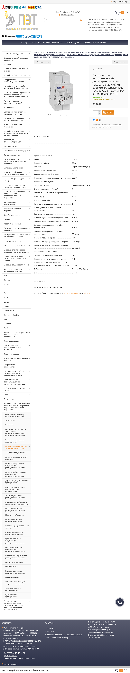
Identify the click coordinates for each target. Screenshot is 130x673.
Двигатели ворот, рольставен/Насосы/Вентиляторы (17, 347)
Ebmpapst (8, 64)
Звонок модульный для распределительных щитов (15, 497)
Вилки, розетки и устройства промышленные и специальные (17, 335)
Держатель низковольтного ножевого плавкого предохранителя (15, 489)
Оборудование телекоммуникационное (17, 81)
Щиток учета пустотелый (15, 453)
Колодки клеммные (17, 155)
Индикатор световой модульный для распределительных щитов (16, 503)
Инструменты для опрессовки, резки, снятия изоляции (17, 161)
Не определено (17, 107)
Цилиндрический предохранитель (11, 596)
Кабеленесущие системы (17, 245)
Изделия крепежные (17, 224)
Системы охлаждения (17, 54)
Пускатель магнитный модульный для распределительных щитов (15, 541)
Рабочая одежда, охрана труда (17, 389)
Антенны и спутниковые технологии (17, 126)
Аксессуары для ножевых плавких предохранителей (14, 415)
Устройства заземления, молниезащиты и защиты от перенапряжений (17, 133)
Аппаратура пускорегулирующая (17, 141)
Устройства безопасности (17, 75)
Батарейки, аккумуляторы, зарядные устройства (17, 113)
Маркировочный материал (14, 515)
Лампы (17, 219)
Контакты (50, 631)
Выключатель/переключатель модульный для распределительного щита (15, 474)
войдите (87, 293)
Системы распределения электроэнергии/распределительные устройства (17, 195)
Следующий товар (120, 62)
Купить (110, 113)
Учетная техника (17, 146)
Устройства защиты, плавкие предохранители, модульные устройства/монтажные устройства (17, 406)
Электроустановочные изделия (17, 210)
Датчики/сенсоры (17, 341)
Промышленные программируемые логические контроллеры (17, 382)
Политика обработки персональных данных (64, 634)
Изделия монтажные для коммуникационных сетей (17, 186)
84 (78, 12)
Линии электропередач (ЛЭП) (17, 180)
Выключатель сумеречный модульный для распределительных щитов (15, 466)
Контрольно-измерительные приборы (17, 359)
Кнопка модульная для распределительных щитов (15, 510)
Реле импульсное (11, 566)
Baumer (7, 280)
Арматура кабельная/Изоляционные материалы (17, 173)
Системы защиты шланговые (17, 265)
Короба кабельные (17, 215)
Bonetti (7, 284)
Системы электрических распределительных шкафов (17, 251)
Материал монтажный (17, 168)
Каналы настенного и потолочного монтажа (17, 270)
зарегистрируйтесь (72, 293)
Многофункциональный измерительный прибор (13, 520)
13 (73, 12)
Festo (6, 298)
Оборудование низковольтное (17, 366)
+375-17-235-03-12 (105, 30)
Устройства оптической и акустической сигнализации (17, 87)
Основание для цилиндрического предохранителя (17, 527)
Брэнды (49, 628)
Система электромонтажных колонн (17, 70)
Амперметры (9, 420)
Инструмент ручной (17, 241)
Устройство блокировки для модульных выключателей (15, 583)
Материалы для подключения (17, 203)
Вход (113, 2)
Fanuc (6, 293)
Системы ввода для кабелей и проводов (17, 229)
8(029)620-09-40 (10, 656)
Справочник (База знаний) (57, 638)
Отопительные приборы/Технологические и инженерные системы (17, 373)
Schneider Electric (11, 315)
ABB (5, 276)
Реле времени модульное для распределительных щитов (16, 557)
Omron (6, 306)
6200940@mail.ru (67, 15)
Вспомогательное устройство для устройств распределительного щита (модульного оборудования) (15, 432)
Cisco (6, 289)
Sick (5, 319)
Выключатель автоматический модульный (16, 458)
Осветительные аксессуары (17, 151)
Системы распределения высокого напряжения (17, 119)
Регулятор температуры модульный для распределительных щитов (15, 549)
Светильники (17, 399)
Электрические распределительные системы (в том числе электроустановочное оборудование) (17, 605)
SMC (6, 328)
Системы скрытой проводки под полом (17, 59)
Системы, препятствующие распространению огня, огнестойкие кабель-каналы (17, 95)
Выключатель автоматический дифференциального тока (17, 447)
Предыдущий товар (42, 62)
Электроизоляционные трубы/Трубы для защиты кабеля (17, 258)
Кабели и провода (17, 354)
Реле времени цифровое (14, 562)
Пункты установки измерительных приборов (17, 102)
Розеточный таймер (12, 577)
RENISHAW (9, 311)
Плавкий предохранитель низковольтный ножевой (14, 533)
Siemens (7, 324)
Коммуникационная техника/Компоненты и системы (17, 236)
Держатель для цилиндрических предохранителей (16, 482)
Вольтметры (9, 425)
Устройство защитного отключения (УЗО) (13, 589)
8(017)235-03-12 (63, 12)
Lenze (6, 302)
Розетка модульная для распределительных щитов (15, 572)
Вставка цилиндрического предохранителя (14, 441)
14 (75, 12)
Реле (17, 395)
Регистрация (123, 2)
